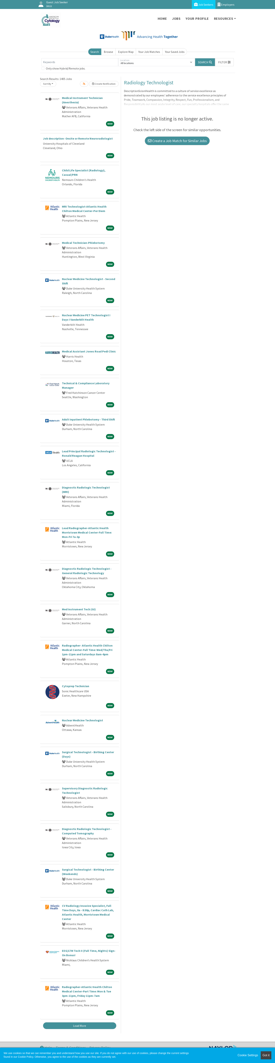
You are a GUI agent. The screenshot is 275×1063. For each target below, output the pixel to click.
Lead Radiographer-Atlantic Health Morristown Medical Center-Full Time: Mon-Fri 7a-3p (87, 532)
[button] (224, 62)
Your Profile (197, 18)
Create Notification (103, 83)
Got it (266, 1055)
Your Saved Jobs (175, 52)
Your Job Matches (149, 52)
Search (94, 52)
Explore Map (126, 52)
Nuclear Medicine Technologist (82, 720)
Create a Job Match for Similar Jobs (177, 140)
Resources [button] (223, 18)
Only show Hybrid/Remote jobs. (65, 68)
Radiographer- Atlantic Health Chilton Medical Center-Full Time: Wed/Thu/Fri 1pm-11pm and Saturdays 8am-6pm (87, 650)
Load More (79, 1026)
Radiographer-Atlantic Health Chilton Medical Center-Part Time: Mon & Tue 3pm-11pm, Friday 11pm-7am (87, 991)
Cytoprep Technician (75, 686)
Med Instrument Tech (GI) (79, 609)
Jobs (176, 18)
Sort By (47, 83)
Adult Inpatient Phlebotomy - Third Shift (88, 419)
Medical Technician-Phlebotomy (83, 243)
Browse (108, 52)
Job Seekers (203, 4)
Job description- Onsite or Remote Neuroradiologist (78, 138)
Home (162, 18)
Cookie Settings (248, 1055)
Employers (226, 4)
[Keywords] (79, 62)
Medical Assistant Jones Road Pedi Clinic (89, 351)
